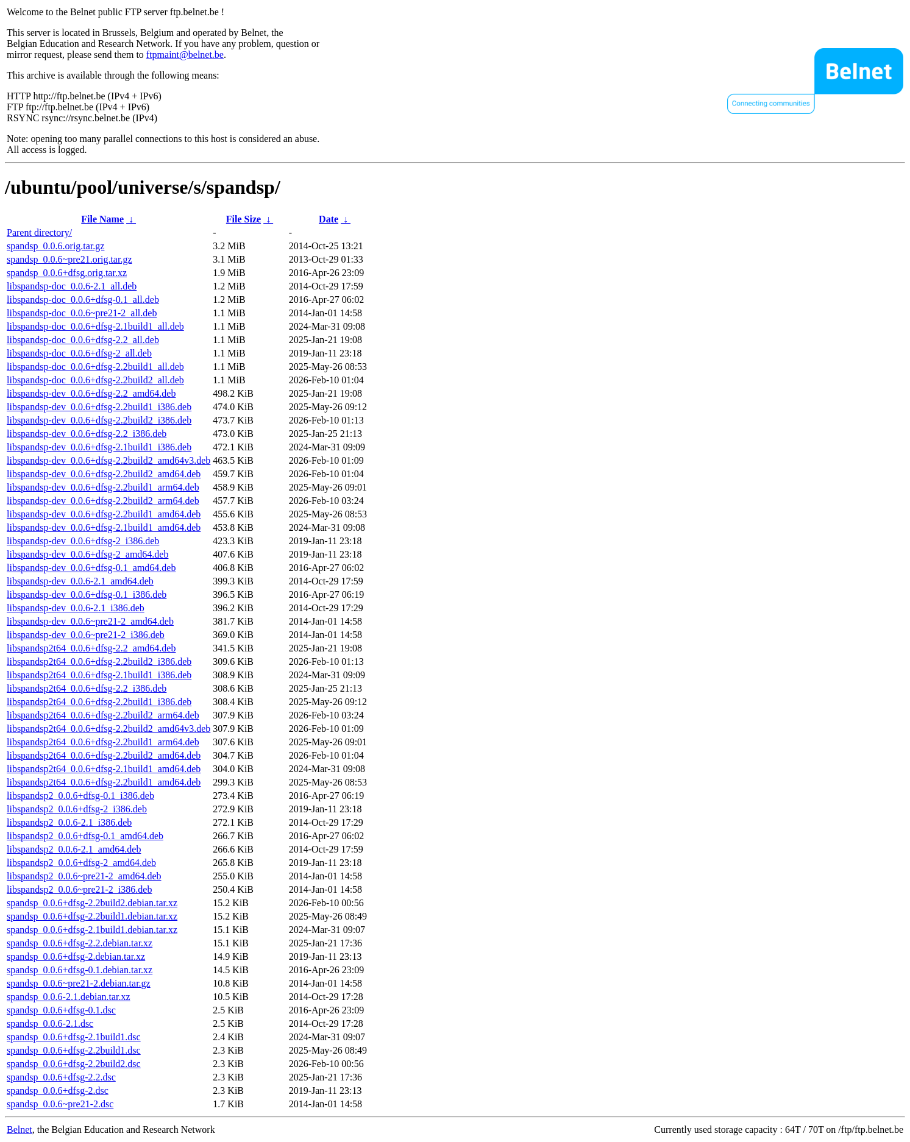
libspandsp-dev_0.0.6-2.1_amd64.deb (80, 581)
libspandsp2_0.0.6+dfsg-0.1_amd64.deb (85, 836)
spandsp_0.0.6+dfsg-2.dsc (57, 1090)
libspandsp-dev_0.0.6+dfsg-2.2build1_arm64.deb (103, 487)
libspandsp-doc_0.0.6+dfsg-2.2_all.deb (83, 340)
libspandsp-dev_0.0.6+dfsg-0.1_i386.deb (86, 594)
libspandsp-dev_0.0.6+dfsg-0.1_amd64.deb (91, 567)
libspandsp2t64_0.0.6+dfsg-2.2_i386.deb (86, 688)
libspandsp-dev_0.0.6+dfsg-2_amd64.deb (87, 554)
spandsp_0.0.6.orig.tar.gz (55, 246)
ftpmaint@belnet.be (185, 54)
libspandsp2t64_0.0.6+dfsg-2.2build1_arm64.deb (103, 742)
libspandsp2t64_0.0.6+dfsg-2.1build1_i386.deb (99, 675)
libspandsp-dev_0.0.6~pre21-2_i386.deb (86, 635)
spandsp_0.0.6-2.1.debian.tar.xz (68, 996)
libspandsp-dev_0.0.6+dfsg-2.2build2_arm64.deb (103, 500)
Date (328, 219)
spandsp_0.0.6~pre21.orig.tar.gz (69, 259)
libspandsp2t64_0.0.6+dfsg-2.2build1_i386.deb (99, 702)
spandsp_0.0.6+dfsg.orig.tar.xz (67, 273)
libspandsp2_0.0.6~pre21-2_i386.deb (79, 889)
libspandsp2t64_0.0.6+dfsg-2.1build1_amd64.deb (104, 769)
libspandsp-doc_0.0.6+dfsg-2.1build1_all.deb (95, 326)
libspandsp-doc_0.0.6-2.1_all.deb (72, 286)
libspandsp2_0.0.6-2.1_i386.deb (69, 822)
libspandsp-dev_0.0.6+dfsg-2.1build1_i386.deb (99, 447)
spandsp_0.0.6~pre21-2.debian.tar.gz (79, 983)
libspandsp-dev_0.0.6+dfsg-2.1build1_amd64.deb (104, 527)
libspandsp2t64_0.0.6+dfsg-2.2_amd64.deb (91, 648)
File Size (243, 219)
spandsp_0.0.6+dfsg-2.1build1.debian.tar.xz (92, 929)
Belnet (19, 1129)
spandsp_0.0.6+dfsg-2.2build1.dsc (74, 1050)
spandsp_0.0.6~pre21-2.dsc (60, 1104)
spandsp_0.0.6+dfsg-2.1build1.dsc (74, 1037)
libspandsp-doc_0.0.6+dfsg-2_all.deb (79, 353)
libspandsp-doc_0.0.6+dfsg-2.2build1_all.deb (95, 366)
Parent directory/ (39, 232)
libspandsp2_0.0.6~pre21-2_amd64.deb (84, 876)
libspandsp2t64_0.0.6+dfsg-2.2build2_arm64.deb (103, 715)
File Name (102, 219)
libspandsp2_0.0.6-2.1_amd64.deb (74, 849)
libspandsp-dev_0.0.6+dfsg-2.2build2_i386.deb (99, 420)
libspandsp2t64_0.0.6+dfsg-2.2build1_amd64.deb (104, 782)
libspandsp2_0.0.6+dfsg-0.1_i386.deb (80, 795)
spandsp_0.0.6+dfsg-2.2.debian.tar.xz (79, 943)
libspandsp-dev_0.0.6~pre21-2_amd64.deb (90, 621)
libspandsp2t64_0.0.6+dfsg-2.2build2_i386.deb (99, 661)
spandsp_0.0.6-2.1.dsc (50, 1023)
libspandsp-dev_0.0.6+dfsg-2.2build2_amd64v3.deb (108, 460)
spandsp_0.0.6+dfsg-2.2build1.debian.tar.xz (92, 916)
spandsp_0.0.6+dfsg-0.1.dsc (61, 1010)
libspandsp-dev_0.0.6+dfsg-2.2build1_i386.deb (99, 407)
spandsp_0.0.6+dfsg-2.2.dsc (61, 1077)
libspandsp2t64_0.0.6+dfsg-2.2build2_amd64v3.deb (108, 728)
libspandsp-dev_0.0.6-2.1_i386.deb (75, 608)
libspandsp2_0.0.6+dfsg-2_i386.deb (77, 809)
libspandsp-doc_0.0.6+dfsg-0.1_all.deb (83, 299)
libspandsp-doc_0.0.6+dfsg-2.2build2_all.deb (95, 380)
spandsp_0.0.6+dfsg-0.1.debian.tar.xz (79, 970)
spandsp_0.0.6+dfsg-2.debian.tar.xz (76, 956)
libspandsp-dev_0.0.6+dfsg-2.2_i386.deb (86, 433)
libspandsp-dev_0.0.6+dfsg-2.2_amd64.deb (91, 393)
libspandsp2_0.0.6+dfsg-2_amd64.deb (81, 862)
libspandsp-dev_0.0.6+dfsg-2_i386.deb (83, 541)
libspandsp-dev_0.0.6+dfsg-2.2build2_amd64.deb (104, 474)
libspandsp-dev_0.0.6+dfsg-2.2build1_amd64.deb (104, 514)
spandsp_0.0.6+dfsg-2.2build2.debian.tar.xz (92, 903)
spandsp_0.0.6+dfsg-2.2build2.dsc (74, 1064)
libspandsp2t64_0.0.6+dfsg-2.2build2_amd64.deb (104, 755)
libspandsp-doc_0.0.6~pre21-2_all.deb (82, 313)
